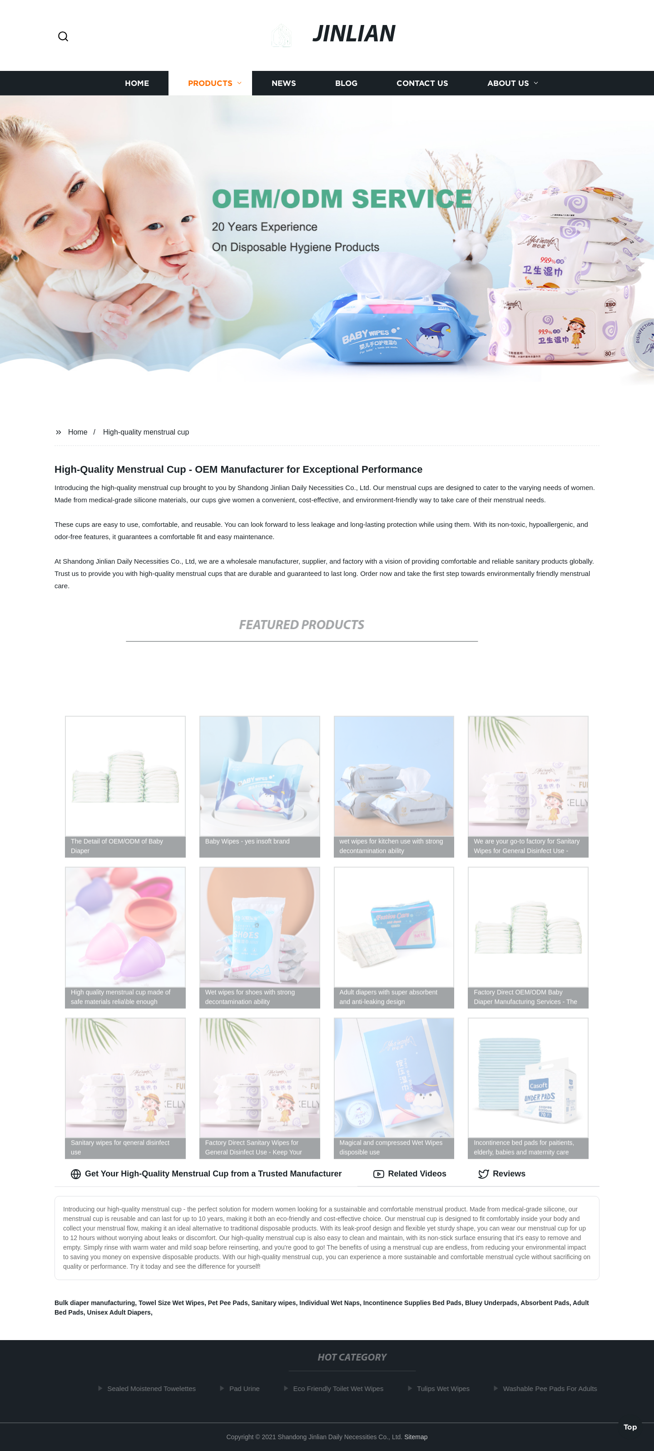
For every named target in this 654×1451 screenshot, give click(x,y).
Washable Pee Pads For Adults (554, 1388)
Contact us (422, 83)
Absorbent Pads (544, 1302)
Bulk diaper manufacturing (94, 1302)
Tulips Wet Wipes (447, 1388)
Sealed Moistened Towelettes (155, 1388)
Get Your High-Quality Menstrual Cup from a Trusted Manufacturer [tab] (206, 1174)
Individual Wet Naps (329, 1302)
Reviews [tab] (501, 1174)
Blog (346, 83)
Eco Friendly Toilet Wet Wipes (342, 1388)
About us (508, 83)
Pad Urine (248, 1388)
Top (630, 1427)
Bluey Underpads (491, 1302)
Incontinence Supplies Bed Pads (412, 1302)
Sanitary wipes (273, 1302)
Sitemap (415, 1437)
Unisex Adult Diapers (119, 1312)
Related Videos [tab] (409, 1174)
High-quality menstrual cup (146, 432)
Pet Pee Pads (228, 1302)
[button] (63, 37)
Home (137, 83)
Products (210, 83)
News (284, 83)
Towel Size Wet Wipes (171, 1302)
